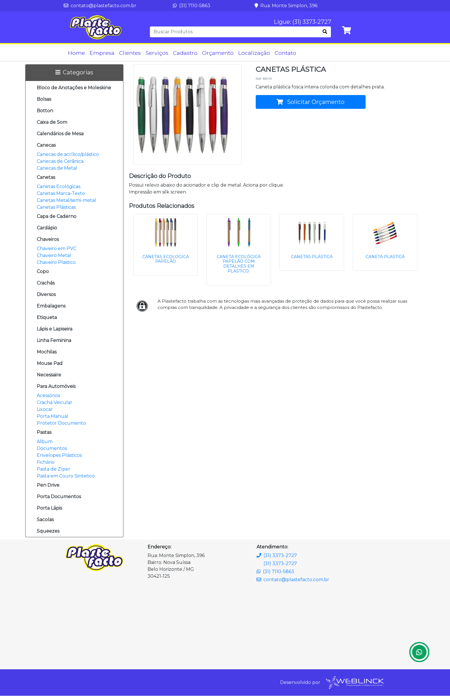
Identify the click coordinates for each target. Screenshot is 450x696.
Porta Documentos (59, 497)
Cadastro (185, 52)
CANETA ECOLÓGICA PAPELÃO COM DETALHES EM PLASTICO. (239, 264)
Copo (43, 271)
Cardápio (47, 228)
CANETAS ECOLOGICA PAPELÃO (165, 259)
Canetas (46, 177)
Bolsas (44, 99)
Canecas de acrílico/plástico (68, 154)
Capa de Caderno (56, 216)
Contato (285, 52)
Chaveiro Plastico (56, 262)
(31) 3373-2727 (277, 555)
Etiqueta (47, 317)
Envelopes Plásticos (59, 455)
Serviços (157, 52)
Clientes (130, 52)
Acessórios (48, 396)
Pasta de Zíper (53, 469)
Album (45, 441)
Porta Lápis (49, 508)
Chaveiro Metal (54, 255)
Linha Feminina (54, 340)
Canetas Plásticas (56, 207)
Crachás (46, 283)
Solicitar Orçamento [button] (310, 102)
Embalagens (51, 306)
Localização (254, 52)
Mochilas (47, 352)
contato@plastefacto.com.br (100, 5)
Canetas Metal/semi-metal (66, 200)
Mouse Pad (50, 363)
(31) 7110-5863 (191, 5)
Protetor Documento (61, 423)
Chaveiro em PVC (56, 249)
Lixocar (45, 409)
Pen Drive (48, 485)
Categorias (74, 72)
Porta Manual (52, 416)
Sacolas (45, 520)
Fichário (46, 462)
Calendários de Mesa (60, 134)
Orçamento (218, 52)
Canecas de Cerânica (60, 161)
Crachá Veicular (54, 402)
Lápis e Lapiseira (54, 329)
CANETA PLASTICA (385, 256)
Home (76, 52)
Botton (45, 111)
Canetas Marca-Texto (61, 193)
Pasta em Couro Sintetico (66, 476)
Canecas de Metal (57, 168)
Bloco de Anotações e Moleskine (74, 88)
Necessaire (49, 375)
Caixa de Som (52, 122)
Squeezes (48, 531)
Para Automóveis (56, 386)
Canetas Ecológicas (58, 187)
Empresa (102, 52)
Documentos (52, 448)
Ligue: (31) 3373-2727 (302, 22)
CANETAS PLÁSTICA (312, 256)
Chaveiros (48, 239)
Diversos (46, 294)
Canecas (46, 145)
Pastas (44, 432)
